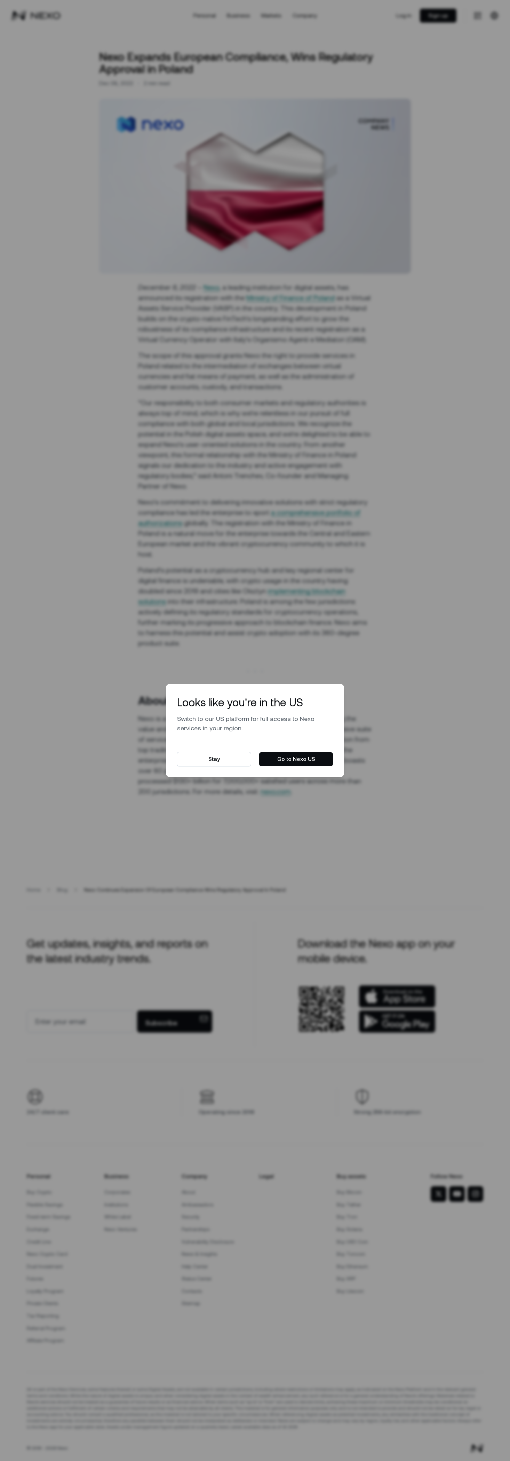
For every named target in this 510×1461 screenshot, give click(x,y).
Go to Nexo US (296, 759)
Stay (214, 759)
